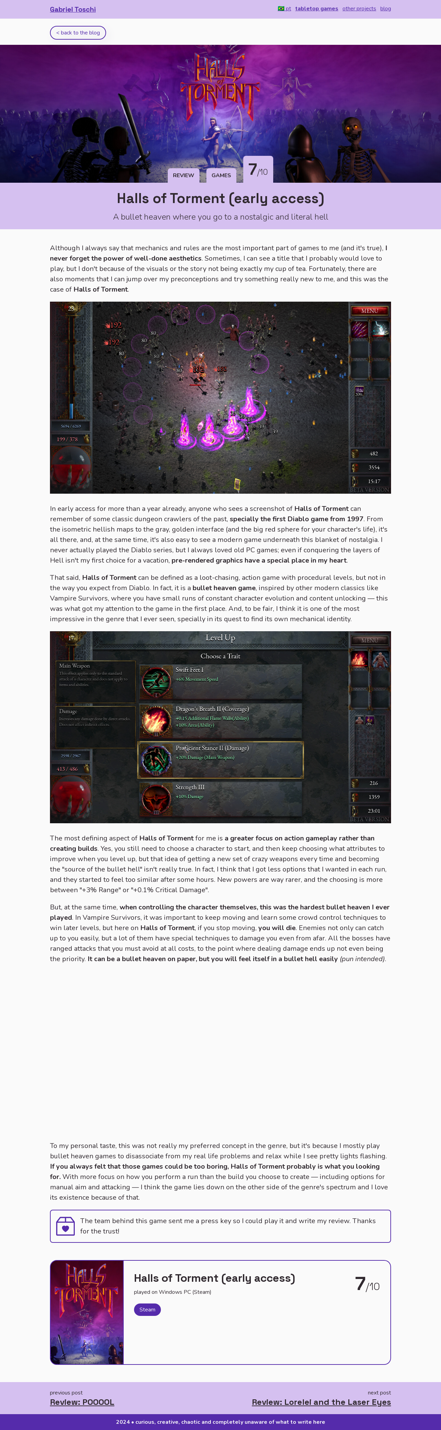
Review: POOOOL (82, 1402)
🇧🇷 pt (284, 8)
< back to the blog (78, 33)
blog (385, 8)
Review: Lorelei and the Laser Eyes (321, 1402)
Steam (147, 1309)
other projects (359, 8)
